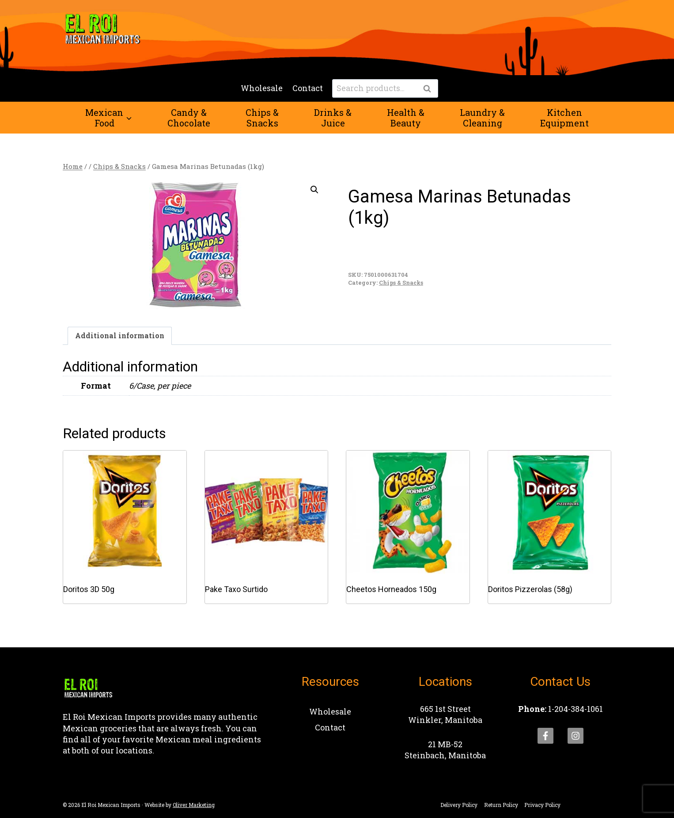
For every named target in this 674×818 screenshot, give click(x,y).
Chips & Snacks (401, 282)
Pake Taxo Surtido (236, 589)
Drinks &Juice (333, 118)
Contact (307, 88)
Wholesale (262, 88)
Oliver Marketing (194, 804)
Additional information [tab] (119, 335)
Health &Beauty (405, 118)
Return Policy (501, 805)
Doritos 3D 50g (88, 589)
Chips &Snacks (262, 118)
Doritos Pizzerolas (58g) (530, 589)
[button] (314, 190)
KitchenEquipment (564, 118)
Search (429, 89)
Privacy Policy (542, 805)
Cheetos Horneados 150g (391, 589)
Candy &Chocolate (188, 118)
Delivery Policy (458, 805)
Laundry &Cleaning (482, 118)
